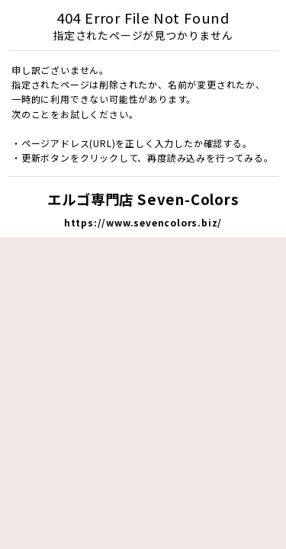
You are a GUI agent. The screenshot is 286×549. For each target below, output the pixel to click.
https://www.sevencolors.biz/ (143, 222)
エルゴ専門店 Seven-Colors (142, 199)
